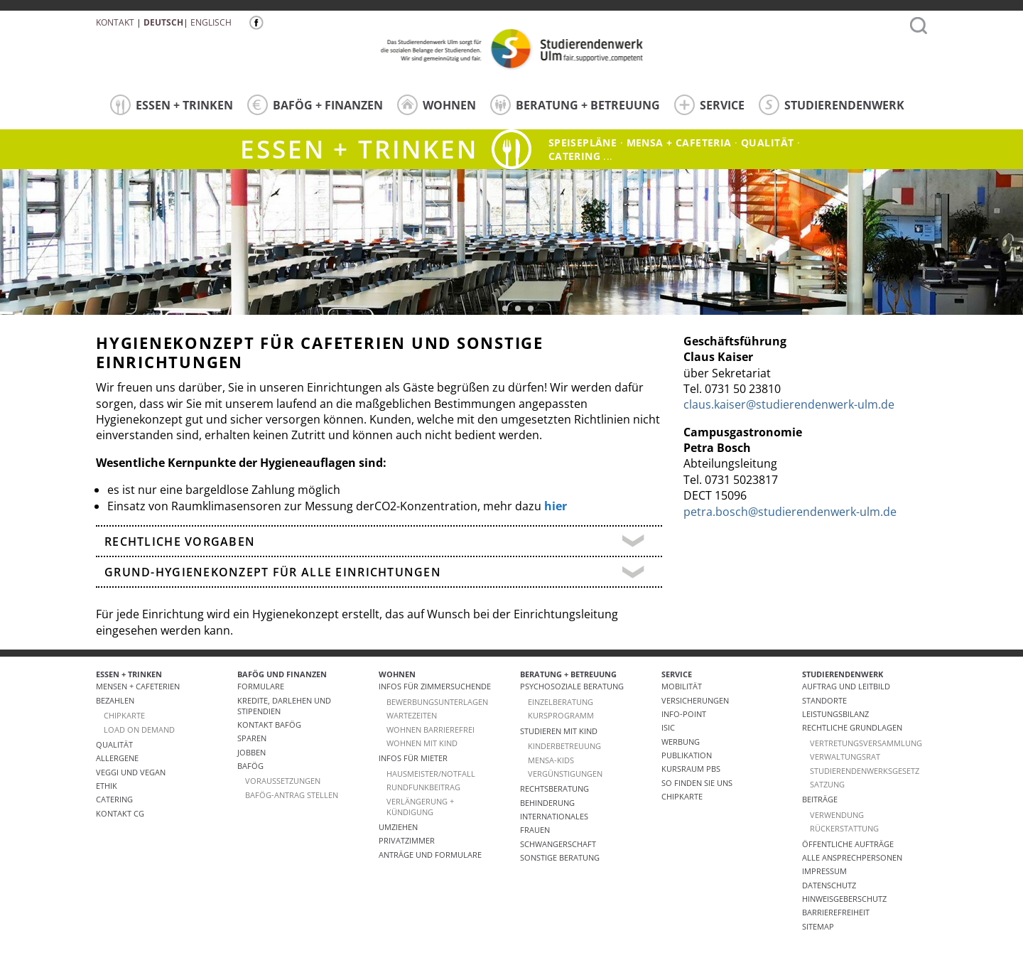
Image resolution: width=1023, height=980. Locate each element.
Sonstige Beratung (560, 857)
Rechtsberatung (554, 788)
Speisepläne (582, 142)
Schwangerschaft (558, 844)
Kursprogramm (561, 715)
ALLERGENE (117, 758)
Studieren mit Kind (558, 731)
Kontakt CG (120, 813)
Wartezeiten (411, 715)
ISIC (668, 727)
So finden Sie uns (696, 782)
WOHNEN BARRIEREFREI (430, 729)
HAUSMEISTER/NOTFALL (430, 773)
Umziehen (398, 827)
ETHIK (106, 785)
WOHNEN (436, 105)
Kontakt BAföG (269, 724)
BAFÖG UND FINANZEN (282, 674)
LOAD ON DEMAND (139, 729)
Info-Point (683, 714)
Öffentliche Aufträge (848, 844)
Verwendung (837, 814)
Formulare (260, 686)
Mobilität (681, 686)
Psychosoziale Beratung (572, 686)
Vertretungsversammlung (866, 743)
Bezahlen (115, 700)
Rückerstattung (844, 828)
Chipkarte (682, 796)
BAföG (250, 765)
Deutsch (163, 22)
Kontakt (115, 22)
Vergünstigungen (565, 773)
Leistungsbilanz (835, 714)
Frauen (535, 829)
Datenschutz (829, 885)
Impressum (824, 871)
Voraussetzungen (282, 780)
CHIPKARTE (124, 715)
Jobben (251, 752)
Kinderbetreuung (564, 746)
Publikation (686, 755)
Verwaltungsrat (845, 756)
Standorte (824, 700)
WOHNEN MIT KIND (422, 743)
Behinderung (547, 802)
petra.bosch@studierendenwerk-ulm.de (790, 511)
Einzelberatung (560, 701)
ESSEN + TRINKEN (171, 105)
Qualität (767, 142)
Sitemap (818, 926)
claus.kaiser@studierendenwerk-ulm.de (788, 404)
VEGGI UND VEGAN (131, 772)
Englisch (211, 22)
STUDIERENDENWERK (831, 105)
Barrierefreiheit (836, 912)
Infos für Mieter (413, 758)
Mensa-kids (551, 760)
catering (574, 156)
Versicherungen (695, 700)
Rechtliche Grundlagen (852, 727)
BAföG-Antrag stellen (291, 795)
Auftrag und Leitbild (846, 686)
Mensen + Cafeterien (138, 686)
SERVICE (709, 105)
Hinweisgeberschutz (844, 898)
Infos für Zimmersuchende (435, 686)
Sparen (251, 738)
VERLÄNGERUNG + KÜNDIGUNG (420, 806)
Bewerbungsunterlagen (437, 701)
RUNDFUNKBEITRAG (423, 787)
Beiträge (820, 799)
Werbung (680, 741)
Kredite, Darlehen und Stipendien (284, 705)
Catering (114, 799)
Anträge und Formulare (430, 854)
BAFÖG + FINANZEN (315, 105)
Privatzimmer (407, 840)
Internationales (554, 816)
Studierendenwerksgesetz (864, 770)
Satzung (827, 784)
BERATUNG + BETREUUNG (575, 105)
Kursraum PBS (690, 768)
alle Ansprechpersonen (852, 857)
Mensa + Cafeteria (679, 142)
